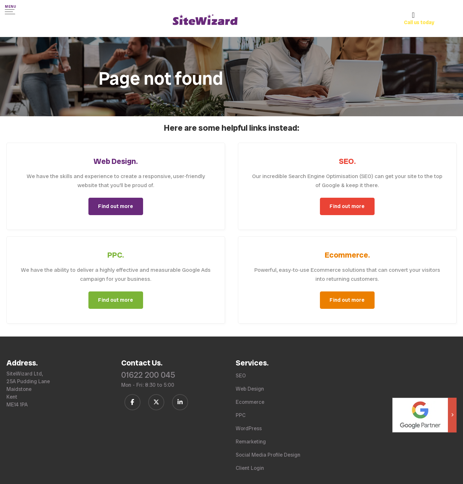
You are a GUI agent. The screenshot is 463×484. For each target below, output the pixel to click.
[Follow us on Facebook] (132, 402)
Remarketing (251, 441)
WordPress (249, 428)
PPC (241, 415)
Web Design (250, 388)
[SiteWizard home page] (205, 21)
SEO (241, 375)
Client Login (250, 468)
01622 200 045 (148, 375)
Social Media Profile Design (268, 454)
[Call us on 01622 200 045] (430, 23)
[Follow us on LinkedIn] (180, 402)
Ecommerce (250, 402)
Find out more (115, 206)
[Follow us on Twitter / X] (156, 402)
